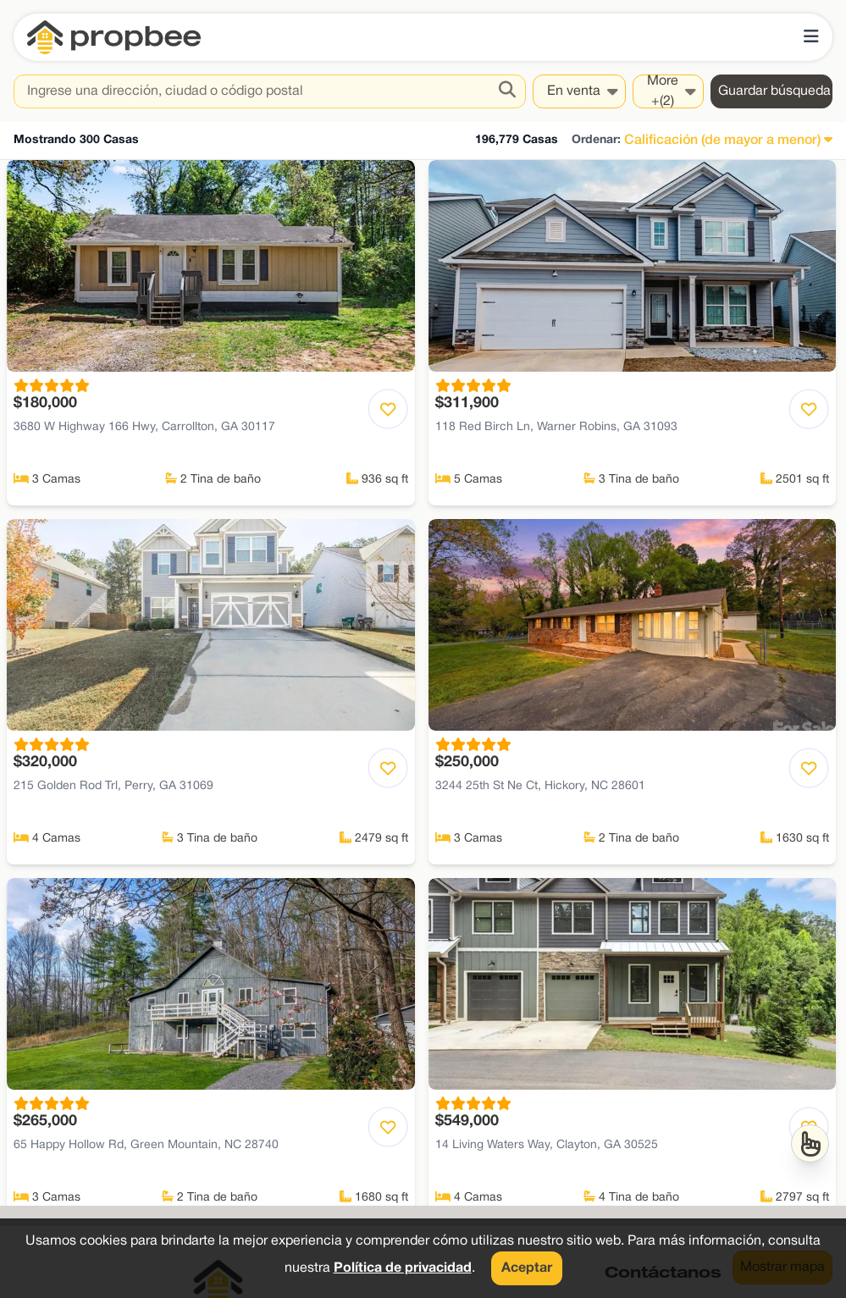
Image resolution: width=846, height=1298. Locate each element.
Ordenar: (596, 140)
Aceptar (526, 1268)
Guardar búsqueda (774, 91)
